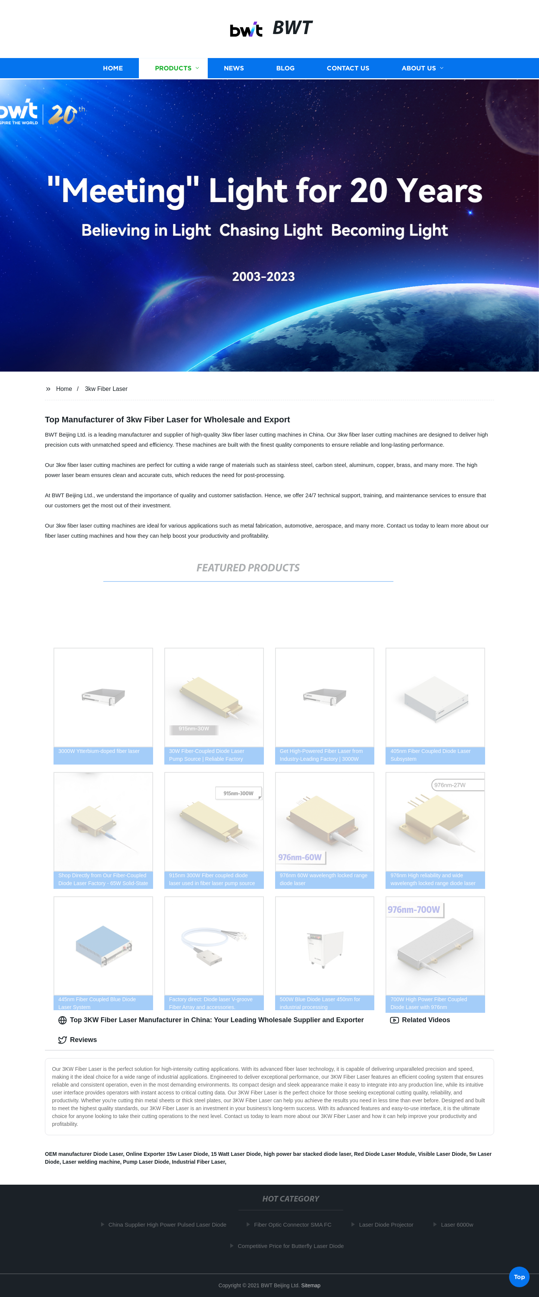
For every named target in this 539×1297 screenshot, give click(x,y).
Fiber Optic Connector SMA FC (295, 1224)
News (234, 67)
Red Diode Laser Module (384, 1154)
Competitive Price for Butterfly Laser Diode (294, 1246)
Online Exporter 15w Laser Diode (167, 1154)
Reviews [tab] (77, 1040)
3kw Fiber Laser (106, 389)
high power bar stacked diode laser (307, 1154)
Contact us (348, 67)
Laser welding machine (91, 1162)
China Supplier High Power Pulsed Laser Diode (170, 1224)
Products (173, 67)
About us (419, 67)
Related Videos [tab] (420, 1020)
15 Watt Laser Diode (236, 1154)
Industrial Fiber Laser (198, 1162)
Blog (285, 67)
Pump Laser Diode (146, 1162)
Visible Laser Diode (442, 1154)
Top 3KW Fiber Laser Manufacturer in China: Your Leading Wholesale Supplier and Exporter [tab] (211, 1020)
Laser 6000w (460, 1224)
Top (519, 1277)
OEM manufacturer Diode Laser (84, 1154)
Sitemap (310, 1285)
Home (113, 67)
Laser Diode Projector (389, 1224)
